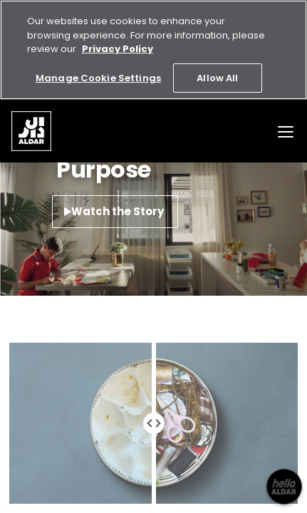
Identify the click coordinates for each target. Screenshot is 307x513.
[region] (153, 50)
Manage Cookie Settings (98, 78)
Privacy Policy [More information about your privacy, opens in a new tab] (117, 49)
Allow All (217, 78)
